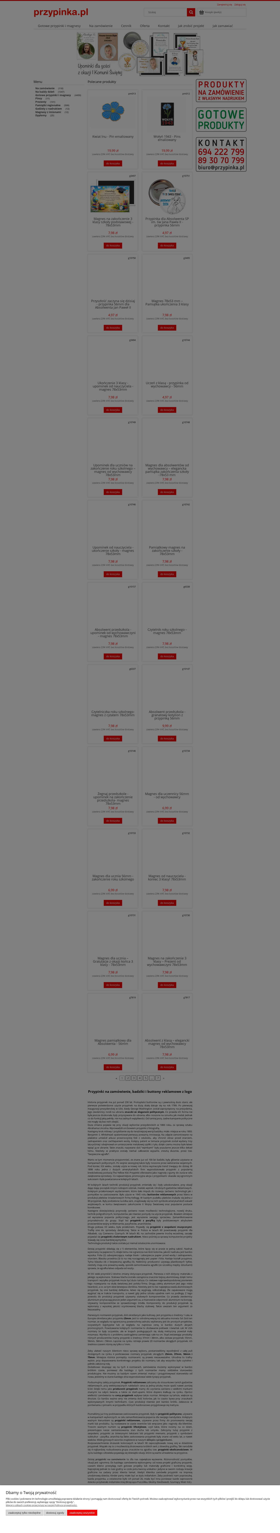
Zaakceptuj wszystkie (82, 1512)
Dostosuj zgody (55, 1512)
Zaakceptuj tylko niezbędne (24, 1512)
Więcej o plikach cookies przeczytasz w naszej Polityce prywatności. (41, 1505)
